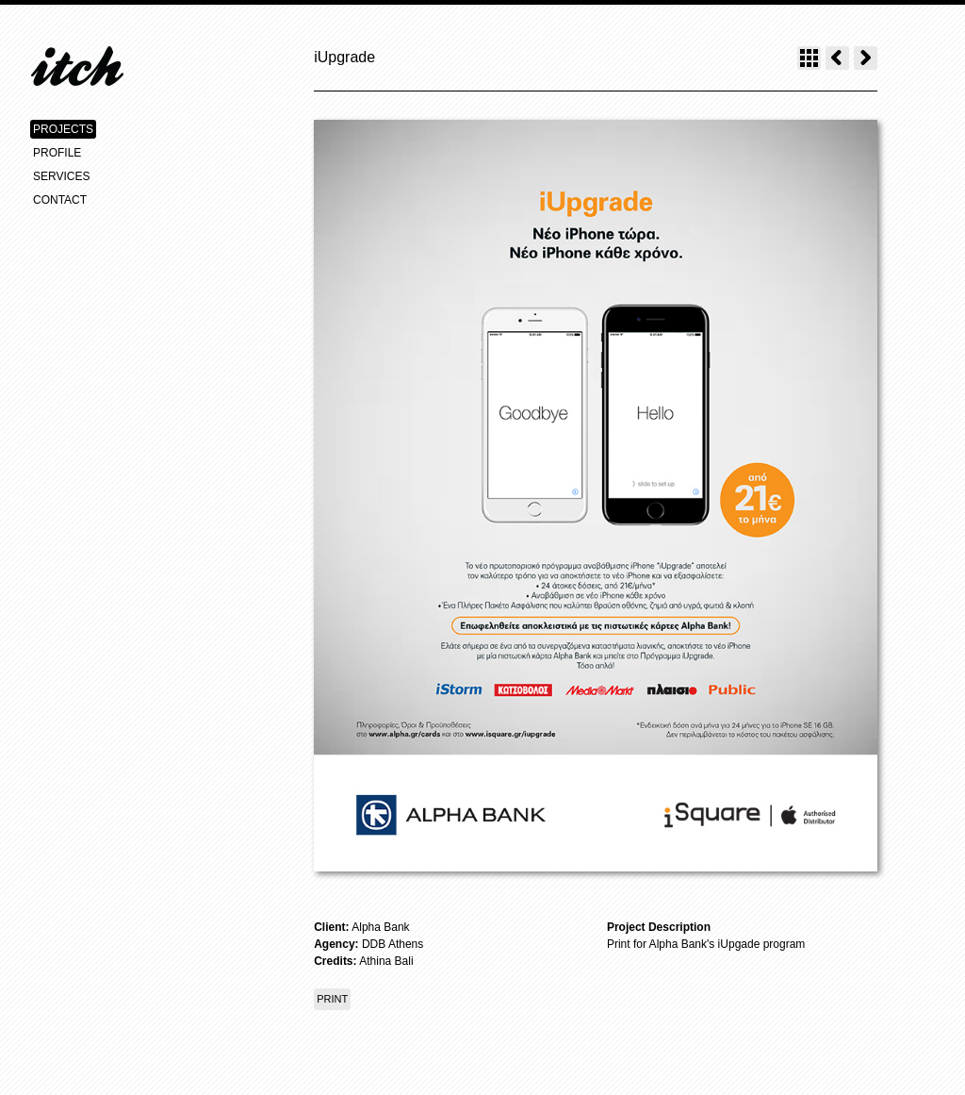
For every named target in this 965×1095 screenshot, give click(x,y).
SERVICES (61, 176)
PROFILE (57, 152)
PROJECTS (63, 129)
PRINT (332, 998)
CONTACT (60, 200)
